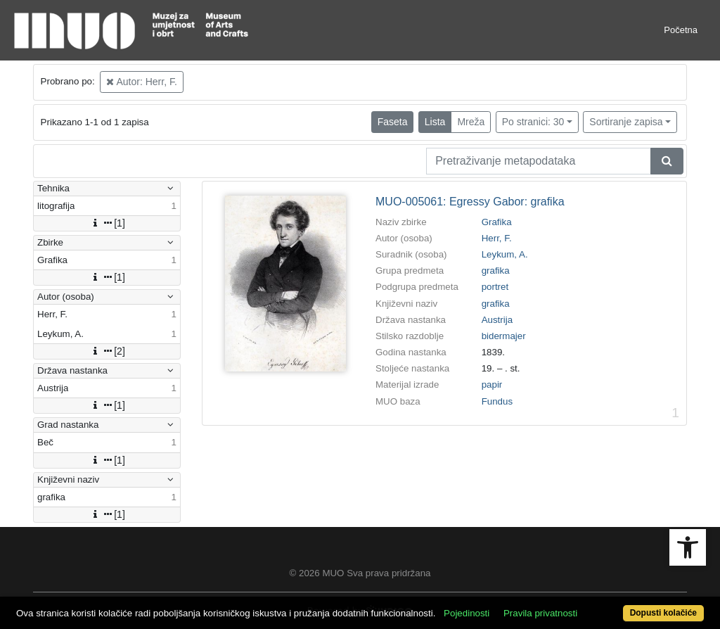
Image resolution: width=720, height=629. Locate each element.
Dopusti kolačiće (663, 613)
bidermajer (504, 336)
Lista (435, 121)
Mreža (470, 121)
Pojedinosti (466, 613)
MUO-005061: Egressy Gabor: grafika (470, 202)
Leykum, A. (505, 254)
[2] (107, 351)
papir (492, 384)
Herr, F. (497, 238)
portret (495, 286)
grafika (496, 270)
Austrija (497, 319)
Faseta (393, 121)
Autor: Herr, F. (141, 81)
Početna (681, 30)
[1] (107, 223)
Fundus (497, 401)
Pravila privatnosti (540, 613)
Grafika (497, 222)
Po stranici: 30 (533, 121)
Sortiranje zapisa (625, 121)
